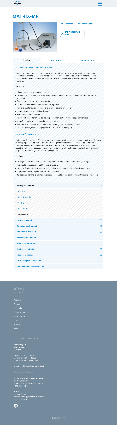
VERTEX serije (24, 203)
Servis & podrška (21, 312)
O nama (17, 320)
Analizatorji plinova (26, 243)
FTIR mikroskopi (24, 220)
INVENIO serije (24, 197)
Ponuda (17, 304)
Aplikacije (55, 60)
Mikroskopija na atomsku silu (30, 266)
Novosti (17, 324)
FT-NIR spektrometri (26, 237)
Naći (16, 328)
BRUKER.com (87, 60)
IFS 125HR (23, 209)
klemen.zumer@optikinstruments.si (29, 397)
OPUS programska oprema (29, 261)
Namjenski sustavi (25, 255)
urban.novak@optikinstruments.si (28, 383)
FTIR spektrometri (25, 185)
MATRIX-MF (23, 214)
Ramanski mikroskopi (27, 232)
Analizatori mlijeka (25, 249)
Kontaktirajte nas (21, 316)
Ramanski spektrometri (27, 226)
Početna (17, 300)
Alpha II (21, 191)
